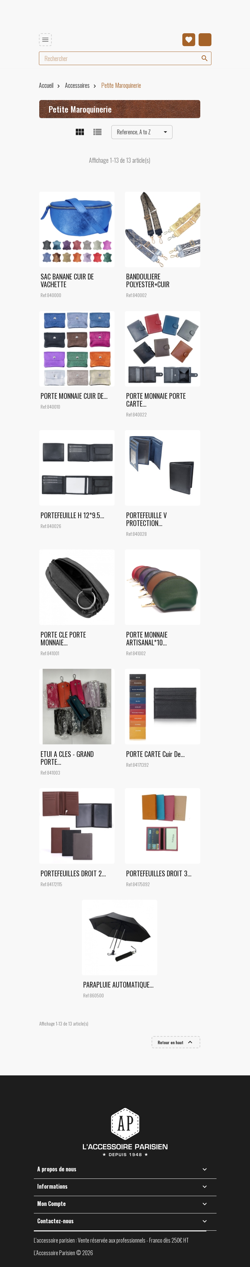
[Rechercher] (125, 58)
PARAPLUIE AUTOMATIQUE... (118, 984)
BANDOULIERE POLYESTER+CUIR (147, 280)
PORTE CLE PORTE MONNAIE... (63, 638)
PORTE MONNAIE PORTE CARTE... (156, 400)
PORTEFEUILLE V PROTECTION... (146, 519)
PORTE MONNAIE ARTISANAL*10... (146, 638)
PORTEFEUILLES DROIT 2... (73, 873)
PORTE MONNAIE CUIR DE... (74, 396)
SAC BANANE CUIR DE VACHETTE (67, 280)
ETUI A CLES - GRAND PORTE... (67, 758)
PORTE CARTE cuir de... (155, 754)
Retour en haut (176, 1042)
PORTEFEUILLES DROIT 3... (158, 873)
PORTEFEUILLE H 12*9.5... (72, 515)
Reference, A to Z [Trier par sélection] (143, 132)
